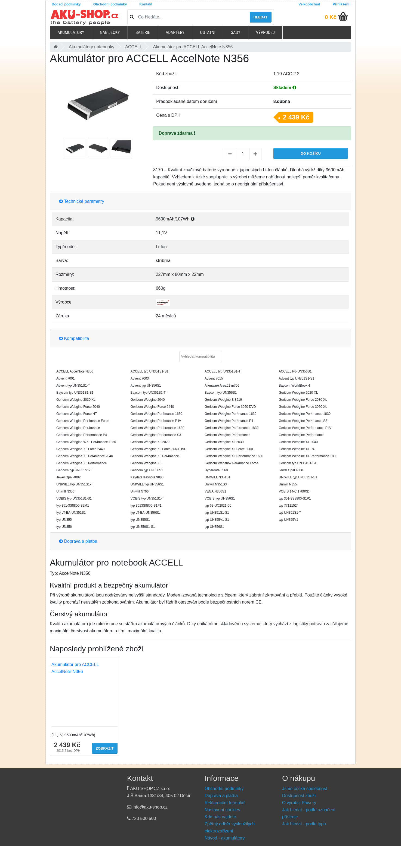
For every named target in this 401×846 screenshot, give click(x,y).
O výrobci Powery (299, 802)
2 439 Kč (296, 117)
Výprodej (265, 32)
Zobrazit (105, 748)
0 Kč (330, 17)
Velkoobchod (309, 4)
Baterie (142, 32)
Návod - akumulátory (225, 838)
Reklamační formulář (225, 802)
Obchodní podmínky (110, 4)
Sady (235, 32)
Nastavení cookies (222, 809)
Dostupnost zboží (299, 795)
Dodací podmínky (66, 4)
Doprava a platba (78, 541)
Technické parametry (81, 201)
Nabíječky (110, 32)
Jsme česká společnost (304, 788)
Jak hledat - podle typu (304, 824)
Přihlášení (341, 4)
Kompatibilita (74, 338)
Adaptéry (175, 32)
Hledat (261, 17)
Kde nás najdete (220, 817)
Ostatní (207, 32)
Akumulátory (70, 32)
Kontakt (145, 4)
